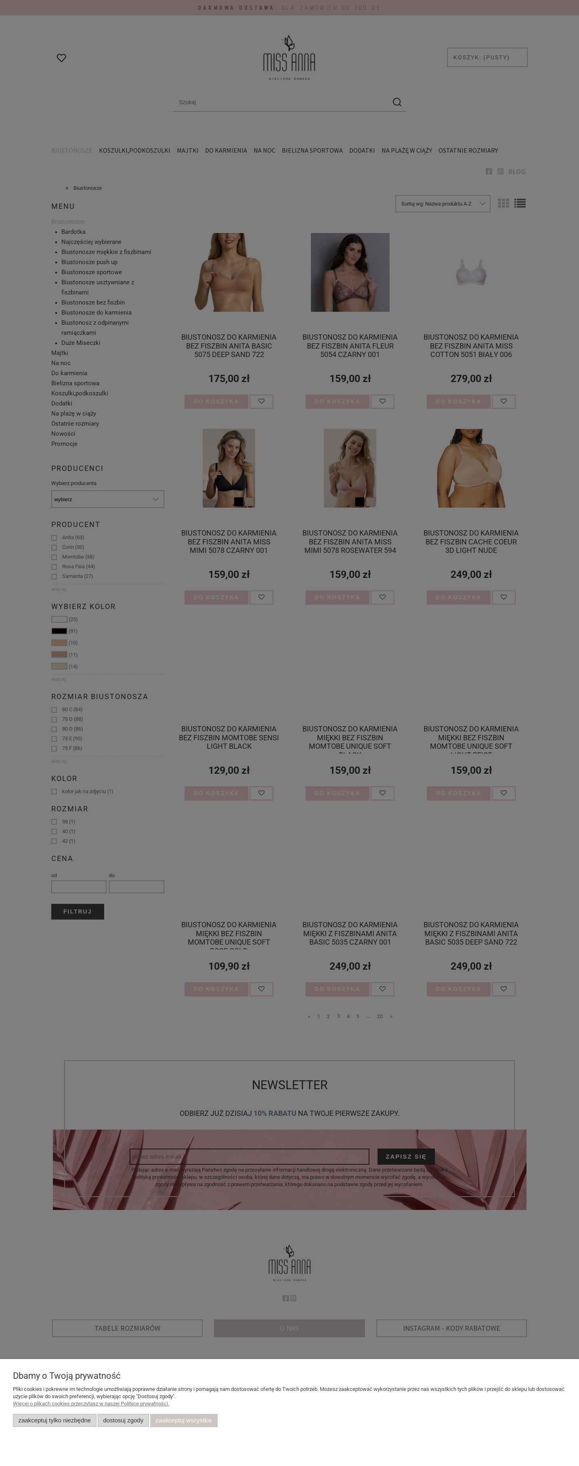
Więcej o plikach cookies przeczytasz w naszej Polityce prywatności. (91, 1404)
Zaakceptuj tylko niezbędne (55, 1420)
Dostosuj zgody (123, 1420)
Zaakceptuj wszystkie (184, 1420)
